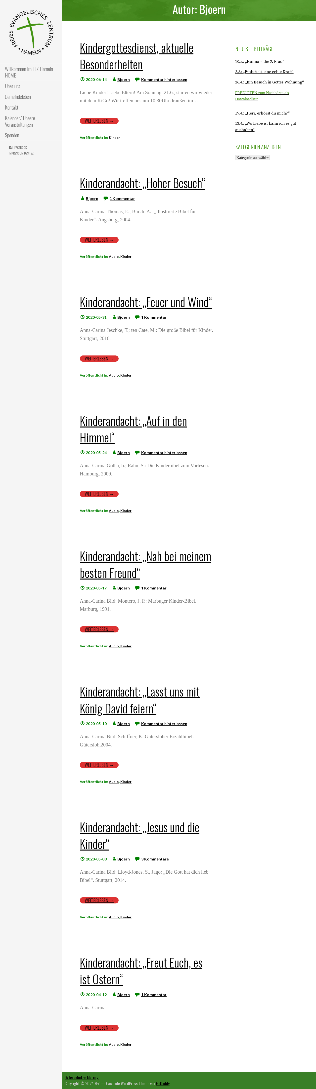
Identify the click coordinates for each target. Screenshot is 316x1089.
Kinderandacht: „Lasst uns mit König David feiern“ (140, 699)
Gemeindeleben (18, 96)
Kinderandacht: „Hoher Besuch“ (142, 183)
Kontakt (11, 107)
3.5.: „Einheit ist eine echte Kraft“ (264, 71)
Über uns (12, 86)
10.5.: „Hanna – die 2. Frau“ (259, 61)
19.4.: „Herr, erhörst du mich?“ (262, 113)
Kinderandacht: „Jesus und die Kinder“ (139, 835)
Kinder (114, 137)
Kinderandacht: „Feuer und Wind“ (146, 302)
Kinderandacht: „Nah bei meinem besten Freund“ (145, 564)
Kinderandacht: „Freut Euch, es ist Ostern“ (141, 970)
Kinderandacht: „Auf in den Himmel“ (133, 429)
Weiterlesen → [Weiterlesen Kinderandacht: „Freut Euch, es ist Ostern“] (99, 1028)
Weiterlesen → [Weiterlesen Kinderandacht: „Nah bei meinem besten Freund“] (99, 629)
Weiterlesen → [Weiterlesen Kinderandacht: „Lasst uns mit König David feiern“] (99, 765)
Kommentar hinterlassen (164, 79)
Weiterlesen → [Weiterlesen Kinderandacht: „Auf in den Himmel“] (99, 494)
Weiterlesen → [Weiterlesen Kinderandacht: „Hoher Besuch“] (99, 240)
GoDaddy (163, 1084)
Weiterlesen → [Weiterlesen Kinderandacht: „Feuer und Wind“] (99, 358)
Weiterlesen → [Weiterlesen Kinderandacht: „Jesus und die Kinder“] (99, 900)
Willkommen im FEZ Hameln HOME (29, 72)
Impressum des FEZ (21, 153)
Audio (114, 256)
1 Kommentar (122, 198)
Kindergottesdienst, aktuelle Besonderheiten (136, 56)
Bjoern (123, 79)
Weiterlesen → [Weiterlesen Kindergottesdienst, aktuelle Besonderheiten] (99, 121)
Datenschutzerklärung (81, 1078)
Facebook (20, 147)
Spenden (12, 135)
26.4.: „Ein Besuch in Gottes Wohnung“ (269, 82)
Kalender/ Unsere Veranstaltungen (20, 121)
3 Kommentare (155, 858)
